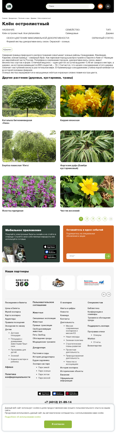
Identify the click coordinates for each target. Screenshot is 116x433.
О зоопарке (66, 303)
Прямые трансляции (42, 326)
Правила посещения (14, 323)
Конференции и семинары (95, 314)
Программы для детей (18, 352)
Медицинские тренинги (44, 343)
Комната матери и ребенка (19, 361)
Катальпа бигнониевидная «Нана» (17, 122)
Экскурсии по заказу (15, 327)
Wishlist (91, 339)
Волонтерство (95, 346)
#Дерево (7, 50)
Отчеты (97, 343)
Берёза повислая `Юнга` (15, 166)
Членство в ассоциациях (72, 364)
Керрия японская (70, 120)
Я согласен (58, 424)
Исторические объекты (71, 372)
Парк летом (43, 375)
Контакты (64, 320)
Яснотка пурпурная (13, 211)
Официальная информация (66, 380)
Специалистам (95, 303)
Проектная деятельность (72, 352)
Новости (64, 313)
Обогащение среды (42, 339)
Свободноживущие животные (42, 331)
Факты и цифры (67, 309)
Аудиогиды (10, 320)
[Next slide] (109, 295)
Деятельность (67, 323)
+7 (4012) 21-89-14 (58, 403)
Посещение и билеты (16, 303)
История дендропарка (43, 358)
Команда (64, 316)
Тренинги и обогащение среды (99, 320)
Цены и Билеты (12, 309)
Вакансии (64, 375)
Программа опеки (96, 332)
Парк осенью (44, 372)
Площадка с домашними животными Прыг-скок (19, 343)
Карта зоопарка (12, 316)
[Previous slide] (104, 295)
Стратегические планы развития (73, 346)
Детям (8, 330)
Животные (38, 313)
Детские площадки (15, 335)
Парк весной (44, 379)
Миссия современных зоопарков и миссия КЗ (72, 330)
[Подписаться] (108, 256)
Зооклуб (15, 356)
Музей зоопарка (13, 313)
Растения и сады (41, 354)
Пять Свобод (39, 336)
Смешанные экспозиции (44, 319)
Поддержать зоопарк (98, 327)
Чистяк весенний (70, 211)
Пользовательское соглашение (43, 304)
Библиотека (93, 309)
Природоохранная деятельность (74, 358)
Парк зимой (43, 368)
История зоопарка (69, 368)
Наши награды (73, 338)
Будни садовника (41, 361)
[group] (22, 283)
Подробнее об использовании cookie (23, 417)
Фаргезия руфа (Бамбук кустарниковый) (73, 167)
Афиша (9, 368)
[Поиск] (70, 6)
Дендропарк (39, 348)
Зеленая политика (74, 341)
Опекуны (97, 336)
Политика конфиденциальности (16, 376)
